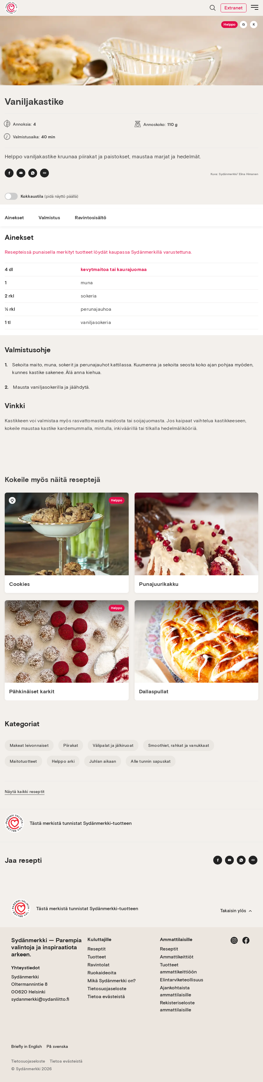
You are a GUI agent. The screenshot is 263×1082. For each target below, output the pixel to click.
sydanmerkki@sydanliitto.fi (40, 999)
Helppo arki (63, 761)
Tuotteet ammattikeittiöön (178, 968)
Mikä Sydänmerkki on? (111, 980)
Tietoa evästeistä (106, 996)
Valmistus (49, 217)
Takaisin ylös (236, 910)
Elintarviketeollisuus (181, 980)
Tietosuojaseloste (106, 988)
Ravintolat (98, 965)
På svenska (57, 1046)
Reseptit (96, 949)
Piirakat (70, 745)
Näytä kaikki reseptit (24, 791)
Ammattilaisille (176, 939)
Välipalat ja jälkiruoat (113, 745)
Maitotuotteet (23, 761)
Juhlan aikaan (102, 761)
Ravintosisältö (90, 217)
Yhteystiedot (25, 967)
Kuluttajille (99, 939)
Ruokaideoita (101, 972)
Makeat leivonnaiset (29, 745)
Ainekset (14, 217)
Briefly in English (26, 1046)
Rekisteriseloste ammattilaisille (177, 1006)
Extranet (233, 8)
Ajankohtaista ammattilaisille (175, 991)
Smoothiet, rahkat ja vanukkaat (178, 745)
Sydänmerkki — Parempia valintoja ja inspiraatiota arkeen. (46, 947)
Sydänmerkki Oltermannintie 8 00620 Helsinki (29, 984)
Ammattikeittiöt (176, 957)
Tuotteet (96, 957)
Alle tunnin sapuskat (151, 761)
